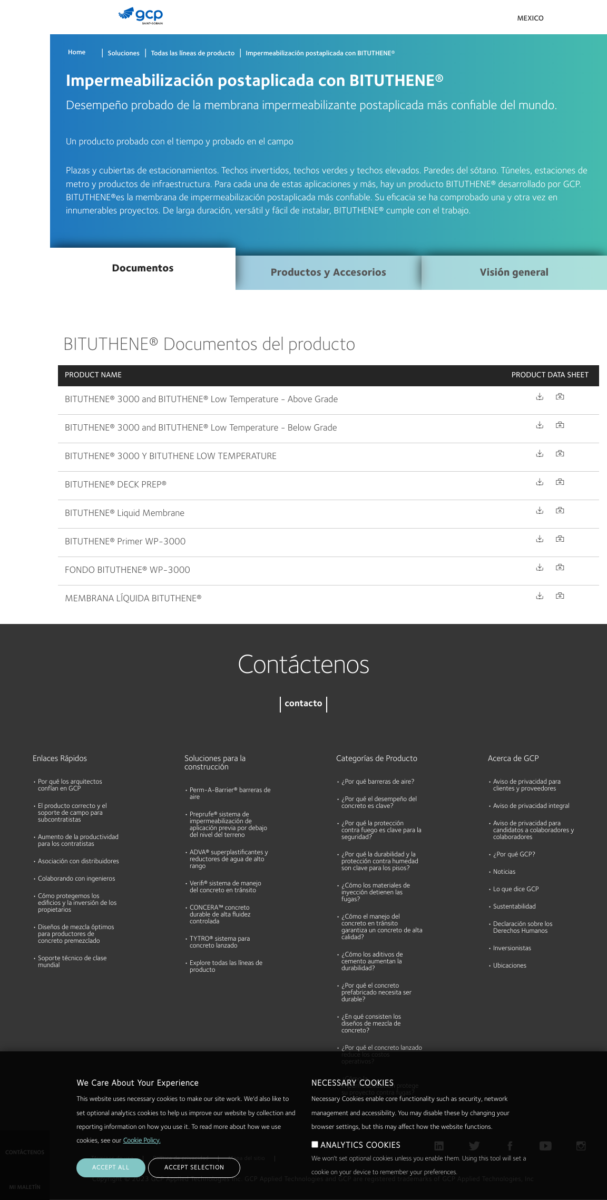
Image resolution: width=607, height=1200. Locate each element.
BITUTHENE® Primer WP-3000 (125, 542)
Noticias (504, 872)
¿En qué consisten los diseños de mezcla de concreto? (371, 1024)
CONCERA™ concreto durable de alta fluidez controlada (220, 915)
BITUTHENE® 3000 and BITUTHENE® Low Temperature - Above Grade (201, 400)
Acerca (15, 156)
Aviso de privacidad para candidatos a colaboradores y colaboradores (533, 831)
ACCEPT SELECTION (194, 1168)
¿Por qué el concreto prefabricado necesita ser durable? (376, 993)
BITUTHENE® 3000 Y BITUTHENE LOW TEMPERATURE (171, 457)
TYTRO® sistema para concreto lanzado (220, 943)
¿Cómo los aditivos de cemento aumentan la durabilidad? (372, 962)
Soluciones (124, 54)
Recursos (18, 115)
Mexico (530, 19)
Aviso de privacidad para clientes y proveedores (527, 786)
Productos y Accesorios (328, 273)
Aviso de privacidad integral (531, 806)
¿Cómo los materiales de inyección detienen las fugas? (375, 893)
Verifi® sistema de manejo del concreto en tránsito (225, 887)
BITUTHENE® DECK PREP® (116, 485)
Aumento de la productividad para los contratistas (78, 841)
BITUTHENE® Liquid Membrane (124, 514)
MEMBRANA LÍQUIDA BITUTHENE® (133, 599)
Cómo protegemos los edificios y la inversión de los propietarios (77, 903)
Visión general (514, 273)
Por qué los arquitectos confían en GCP (70, 786)
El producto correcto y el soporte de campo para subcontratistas (72, 813)
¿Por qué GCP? (514, 855)
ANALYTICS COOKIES (360, 1146)
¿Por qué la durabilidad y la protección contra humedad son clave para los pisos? (379, 862)
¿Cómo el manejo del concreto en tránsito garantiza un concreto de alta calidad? (382, 927)
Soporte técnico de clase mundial (72, 962)
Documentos (24, 75)
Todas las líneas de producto (192, 54)
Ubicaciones (509, 966)
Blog (11, 196)
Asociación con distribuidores (78, 861)
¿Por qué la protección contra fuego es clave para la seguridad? (381, 831)
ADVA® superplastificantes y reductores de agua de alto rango (229, 860)
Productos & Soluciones (24, 30)
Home (76, 53)
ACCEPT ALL (111, 1168)
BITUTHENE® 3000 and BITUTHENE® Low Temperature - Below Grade (201, 428)
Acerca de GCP (513, 759)
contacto (303, 704)
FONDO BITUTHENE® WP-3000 (127, 570)
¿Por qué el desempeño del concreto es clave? (379, 803)
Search (570, 21)
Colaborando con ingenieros (76, 879)
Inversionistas (512, 948)
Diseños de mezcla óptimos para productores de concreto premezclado (76, 934)
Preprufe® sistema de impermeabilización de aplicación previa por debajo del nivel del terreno (228, 825)
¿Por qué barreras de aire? (378, 782)
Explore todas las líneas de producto (226, 967)
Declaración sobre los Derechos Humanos (523, 928)
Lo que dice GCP (516, 889)
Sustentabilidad (514, 907)
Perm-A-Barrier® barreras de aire (230, 794)
